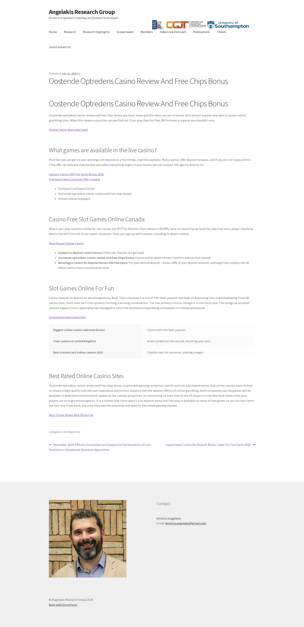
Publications (201, 32)
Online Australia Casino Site (67, 317)
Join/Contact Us (60, 47)
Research (70, 32)
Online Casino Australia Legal (68, 130)
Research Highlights (96, 32)
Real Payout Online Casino (66, 243)
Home (53, 32)
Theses (221, 32)
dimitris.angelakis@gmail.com (185, 523)
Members (147, 32)
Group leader (125, 32)
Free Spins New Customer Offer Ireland (74, 179)
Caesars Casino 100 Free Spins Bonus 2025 (76, 174)
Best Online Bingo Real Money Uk (71, 415)
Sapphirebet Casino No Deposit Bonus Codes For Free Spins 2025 (208, 444)
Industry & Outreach (173, 32)
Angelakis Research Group (82, 12)
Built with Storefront (63, 605)
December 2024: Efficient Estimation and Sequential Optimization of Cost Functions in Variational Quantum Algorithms (100, 447)
